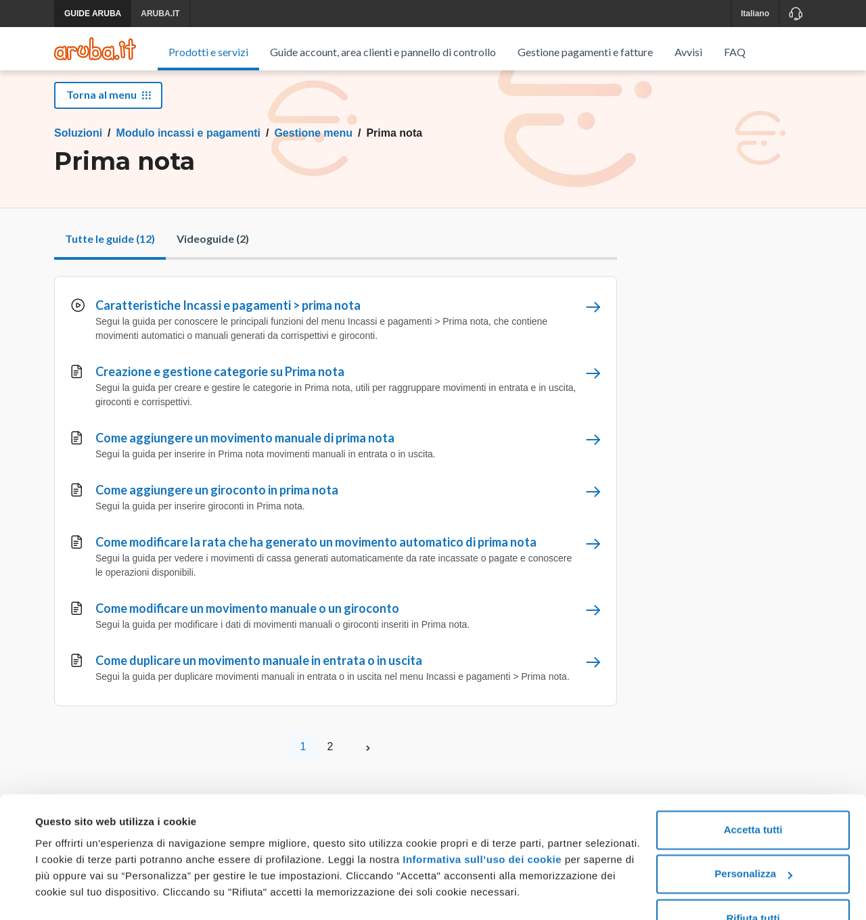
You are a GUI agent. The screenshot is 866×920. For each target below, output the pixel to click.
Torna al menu (108, 110)
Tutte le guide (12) (110, 254)
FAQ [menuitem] (735, 51)
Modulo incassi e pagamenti (188, 148)
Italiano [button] (755, 13)
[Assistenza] (795, 13)
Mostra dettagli (71, 893)
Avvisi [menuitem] (688, 51)
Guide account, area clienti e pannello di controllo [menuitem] (383, 51)
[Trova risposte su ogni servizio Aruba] (95, 48)
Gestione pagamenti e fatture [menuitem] (585, 51)
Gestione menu (313, 148)
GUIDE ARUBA (92, 13)
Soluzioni (78, 148)
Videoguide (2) (213, 254)
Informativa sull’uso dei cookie (481, 823)
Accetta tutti (753, 794)
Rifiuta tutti (752, 882)
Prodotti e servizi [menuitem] (208, 51)
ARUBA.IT (160, 13)
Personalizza (753, 838)
